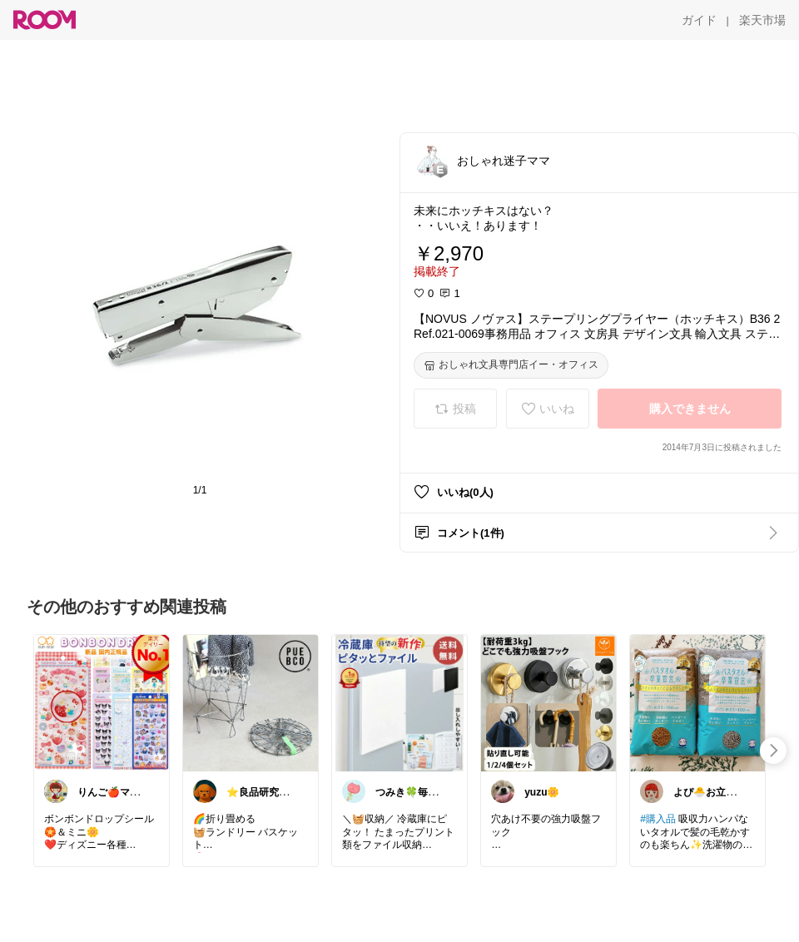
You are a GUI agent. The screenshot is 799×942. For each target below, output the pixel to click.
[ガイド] (699, 19)
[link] (101, 702)
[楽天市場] (762, 19)
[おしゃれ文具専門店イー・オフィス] (511, 365)
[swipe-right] (773, 750)
